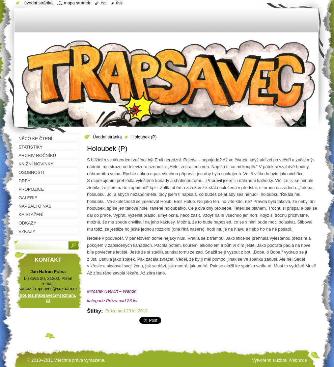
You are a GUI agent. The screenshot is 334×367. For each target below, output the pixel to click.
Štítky (94, 311)
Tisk (119, 2)
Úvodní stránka (107, 136)
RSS (104, 2)
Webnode (297, 360)
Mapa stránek (77, 2)
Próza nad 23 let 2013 (126, 310)
